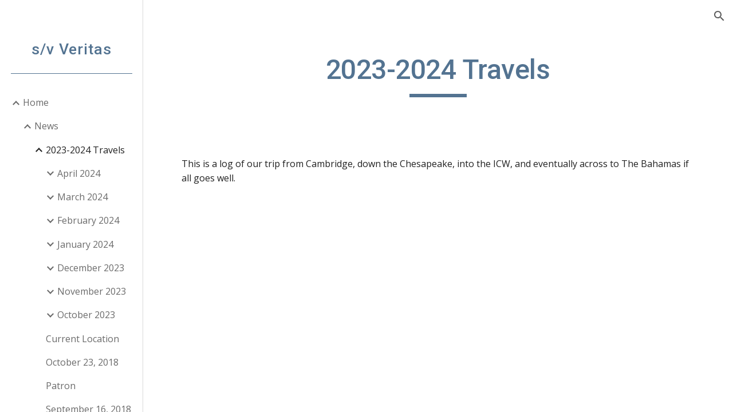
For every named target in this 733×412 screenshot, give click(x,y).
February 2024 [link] (88, 220)
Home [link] (36, 102)
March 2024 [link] (82, 197)
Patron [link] (61, 385)
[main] (437, 75)
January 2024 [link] (85, 244)
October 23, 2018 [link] (82, 362)
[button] (719, 16)
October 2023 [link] (86, 314)
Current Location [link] (82, 338)
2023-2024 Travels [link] (85, 150)
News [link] (46, 126)
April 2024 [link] (78, 173)
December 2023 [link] (90, 268)
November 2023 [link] (91, 291)
